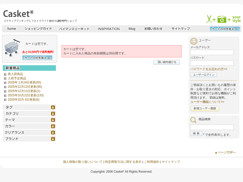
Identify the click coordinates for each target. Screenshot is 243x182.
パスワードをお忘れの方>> (208, 69)
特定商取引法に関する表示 (123, 162)
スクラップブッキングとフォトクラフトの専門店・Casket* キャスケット (39, 16)
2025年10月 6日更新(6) (23, 99)
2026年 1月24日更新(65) (24, 82)
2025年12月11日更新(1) (24, 91)
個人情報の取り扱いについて (83, 162)
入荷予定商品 (17, 78)
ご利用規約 (151, 162)
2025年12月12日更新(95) (25, 86)
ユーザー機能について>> (207, 102)
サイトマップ (171, 162)
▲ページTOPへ (225, 152)
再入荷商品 (15, 74)
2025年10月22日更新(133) (26, 95)
